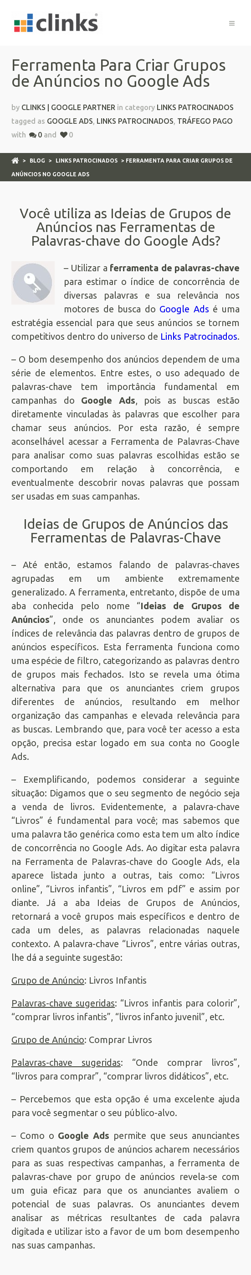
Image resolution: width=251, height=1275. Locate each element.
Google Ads (70, 121)
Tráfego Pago (205, 121)
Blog (37, 160)
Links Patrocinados (195, 107)
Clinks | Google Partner (68, 107)
